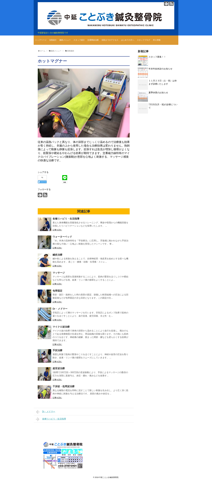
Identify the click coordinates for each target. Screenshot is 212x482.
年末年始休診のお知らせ (160, 69)
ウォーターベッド (62, 236)
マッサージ (59, 272)
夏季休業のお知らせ (158, 92)
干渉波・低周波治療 (63, 386)
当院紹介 (53, 40)
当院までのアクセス (109, 40)
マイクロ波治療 (61, 326)
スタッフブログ (143, 40)
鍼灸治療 (57, 254)
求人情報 (156, 40)
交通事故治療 (93, 40)
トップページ (41, 40)
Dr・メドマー (60, 308)
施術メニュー (65, 40)
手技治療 (57, 350)
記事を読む (57, 230)
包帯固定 (57, 290)
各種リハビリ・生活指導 (66, 218)
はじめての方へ (127, 40)
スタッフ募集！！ (157, 57)
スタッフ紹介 (79, 40)
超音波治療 (59, 368)
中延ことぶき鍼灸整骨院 (108, 477)
